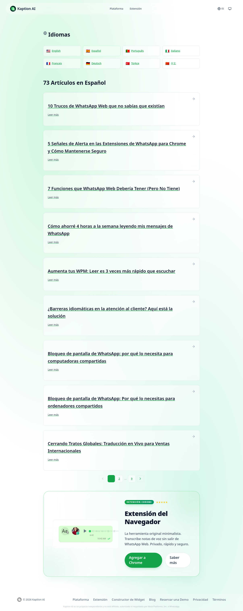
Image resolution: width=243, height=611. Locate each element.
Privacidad (200, 599)
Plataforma (116, 8)
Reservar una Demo (174, 599)
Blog (152, 599)
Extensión (136, 8)
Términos (219, 599)
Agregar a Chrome (137, 560)
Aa (65, 531)
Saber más (174, 560)
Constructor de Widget (128, 599)
